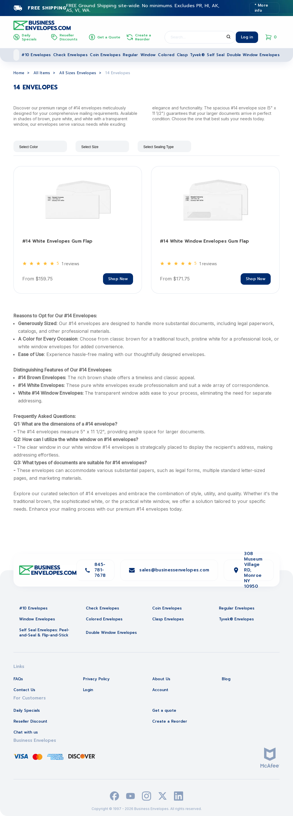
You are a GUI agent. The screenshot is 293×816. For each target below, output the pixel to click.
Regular (130, 55)
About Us (161, 679)
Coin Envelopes (105, 55)
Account (160, 690)
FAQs (18, 679)
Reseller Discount (30, 721)
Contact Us (24, 690)
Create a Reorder (169, 721)
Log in (247, 37)
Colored (166, 55)
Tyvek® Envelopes (236, 619)
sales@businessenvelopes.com (174, 570)
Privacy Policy (96, 679)
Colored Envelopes (104, 619)
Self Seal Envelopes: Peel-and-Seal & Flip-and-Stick (44, 632)
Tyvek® (197, 55)
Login (88, 690)
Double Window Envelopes (253, 55)
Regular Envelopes (236, 608)
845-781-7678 (100, 570)
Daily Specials (26, 710)
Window (148, 55)
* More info (261, 8)
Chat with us (25, 732)
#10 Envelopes (36, 55)
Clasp (182, 55)
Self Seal (215, 55)
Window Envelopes (37, 619)
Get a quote (164, 710)
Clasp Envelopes (168, 619)
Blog (226, 679)
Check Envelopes (70, 55)
